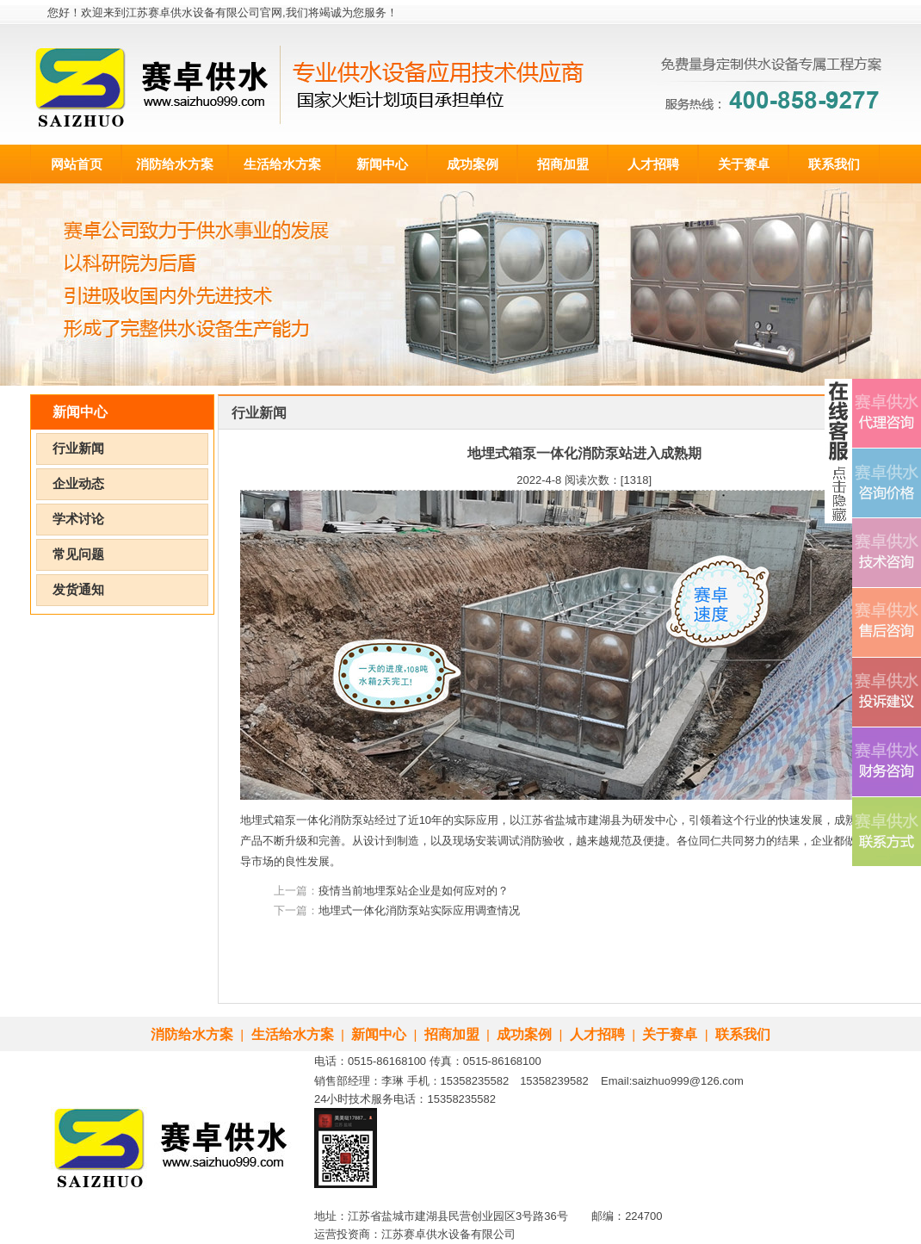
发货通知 (78, 590)
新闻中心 (382, 164)
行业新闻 (78, 448)
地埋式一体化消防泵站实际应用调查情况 (419, 910)
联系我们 (834, 164)
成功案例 (472, 164)
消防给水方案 (174, 164)
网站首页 (76, 164)
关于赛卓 (744, 164)
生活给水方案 (282, 164)
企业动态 (78, 484)
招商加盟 (563, 164)
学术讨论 (78, 519)
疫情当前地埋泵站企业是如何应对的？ (413, 890)
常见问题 (78, 554)
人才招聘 (653, 164)
